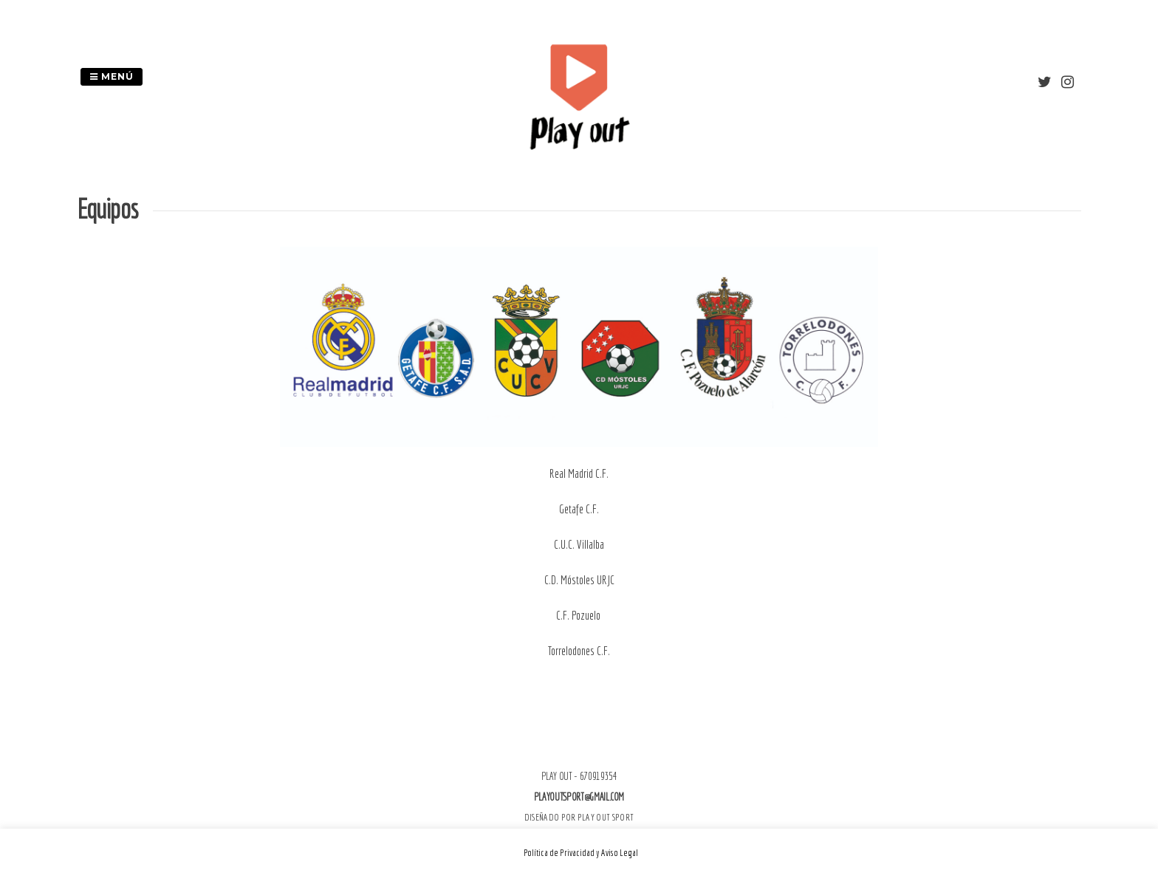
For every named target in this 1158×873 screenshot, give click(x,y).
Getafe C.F (578, 509)
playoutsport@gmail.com (579, 797)
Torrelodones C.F (578, 650)
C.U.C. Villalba (579, 544)
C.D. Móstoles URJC (579, 579)
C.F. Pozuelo (579, 615)
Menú (111, 76)
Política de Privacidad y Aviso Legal (581, 852)
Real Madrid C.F (577, 473)
